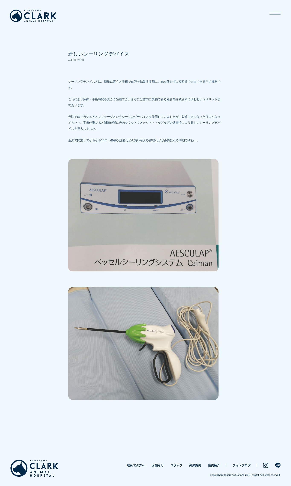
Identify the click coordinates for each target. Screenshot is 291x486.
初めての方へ (136, 465)
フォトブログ (241, 465)
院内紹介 (214, 465)
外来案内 (195, 465)
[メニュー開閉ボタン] (275, 11)
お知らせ (158, 465)
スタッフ (176, 465)
